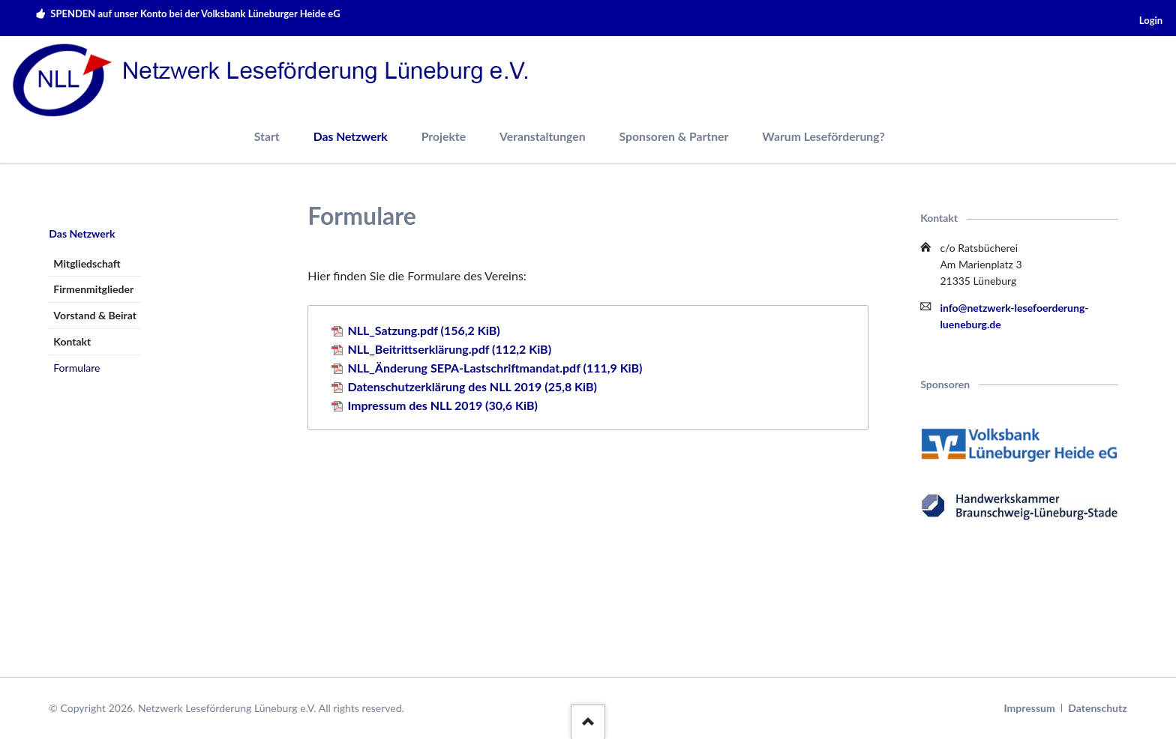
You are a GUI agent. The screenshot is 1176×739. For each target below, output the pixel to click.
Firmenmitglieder (93, 289)
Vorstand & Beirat (94, 315)
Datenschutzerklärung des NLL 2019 (472, 386)
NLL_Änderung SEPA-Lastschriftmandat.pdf (494, 368)
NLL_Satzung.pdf (423, 330)
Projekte (444, 136)
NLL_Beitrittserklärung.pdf (449, 349)
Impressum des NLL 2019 (442, 405)
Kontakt (72, 341)
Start (267, 136)
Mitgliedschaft (86, 263)
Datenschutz (1097, 708)
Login (1150, 20)
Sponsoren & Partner (674, 136)
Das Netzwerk (351, 136)
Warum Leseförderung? (823, 136)
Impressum (1029, 708)
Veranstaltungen (543, 136)
